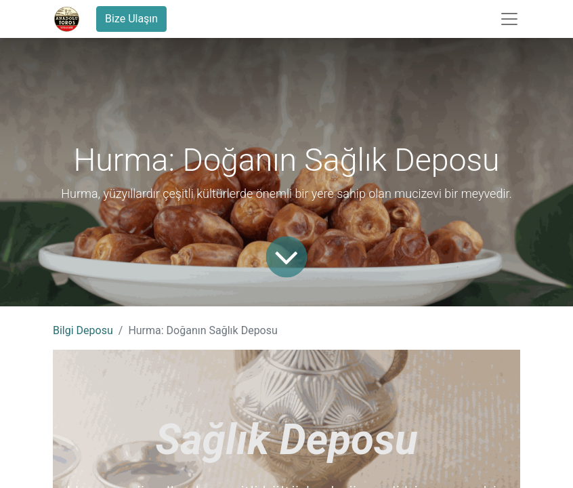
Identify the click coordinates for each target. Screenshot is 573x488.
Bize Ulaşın (131, 18)
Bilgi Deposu (83, 330)
